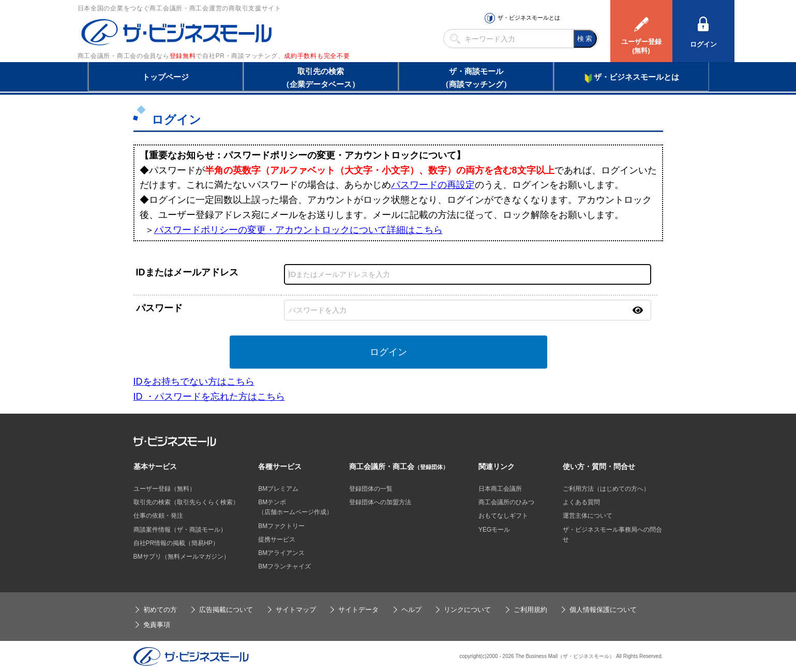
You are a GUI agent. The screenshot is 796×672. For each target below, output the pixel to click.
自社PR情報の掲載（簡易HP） (176, 543)
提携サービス (276, 539)
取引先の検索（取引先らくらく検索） (186, 502)
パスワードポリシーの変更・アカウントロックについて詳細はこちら (298, 230)
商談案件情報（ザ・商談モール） (180, 529)
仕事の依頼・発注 (158, 515)
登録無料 (183, 56)
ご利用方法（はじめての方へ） (606, 488)
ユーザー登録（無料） (164, 488)
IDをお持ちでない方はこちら (193, 381)
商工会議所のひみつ (506, 502)
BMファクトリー (281, 526)
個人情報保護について (603, 609)
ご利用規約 (530, 609)
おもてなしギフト (503, 515)
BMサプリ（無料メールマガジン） (181, 556)
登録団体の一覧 (371, 488)
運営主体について (587, 515)
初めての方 (160, 609)
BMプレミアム (278, 488)
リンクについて (467, 609)
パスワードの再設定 (433, 185)
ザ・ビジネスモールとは (529, 17)
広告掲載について (226, 609)
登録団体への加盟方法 (380, 502)
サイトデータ (358, 609)
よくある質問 (581, 502)
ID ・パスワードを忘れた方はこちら (209, 396)
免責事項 (156, 625)
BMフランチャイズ (284, 566)
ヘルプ (411, 609)
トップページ (165, 76)
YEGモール (494, 529)
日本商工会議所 (500, 488)
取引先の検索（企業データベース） (320, 78)
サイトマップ (296, 609)
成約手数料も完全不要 (317, 56)
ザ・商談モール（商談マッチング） (476, 78)
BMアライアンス (281, 553)
